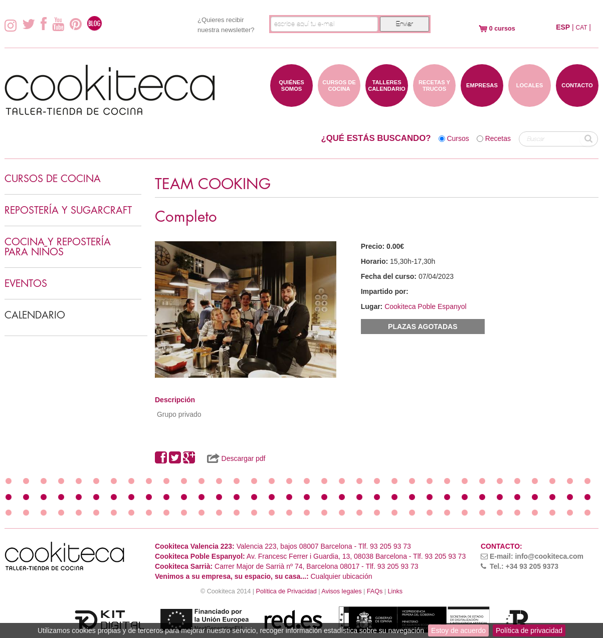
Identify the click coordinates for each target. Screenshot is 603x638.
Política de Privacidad (286, 591)
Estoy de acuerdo (458, 630)
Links (395, 591)
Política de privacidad (529, 630)
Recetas (498, 138)
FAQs (375, 591)
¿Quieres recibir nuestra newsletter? (225, 25)
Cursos (458, 138)
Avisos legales (341, 591)
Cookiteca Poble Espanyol (425, 306)
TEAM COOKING (213, 184)
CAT (581, 27)
